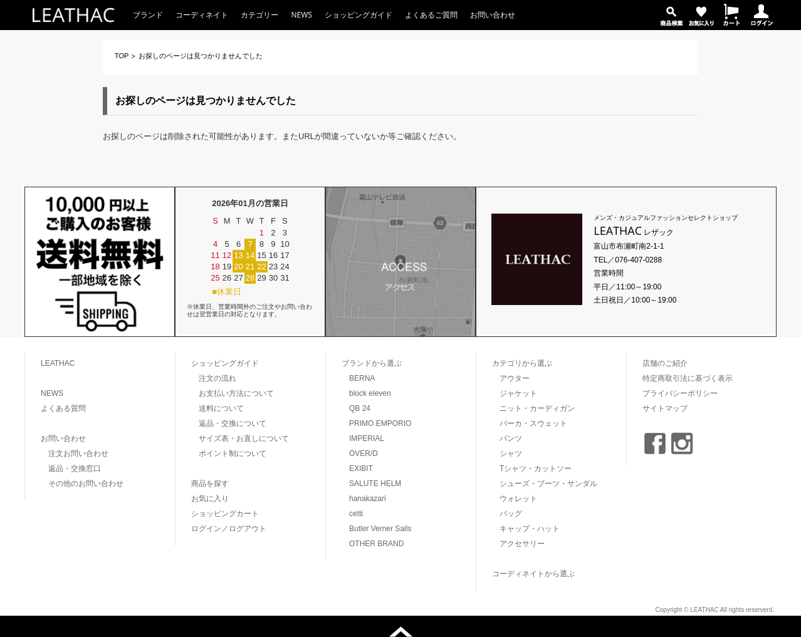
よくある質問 (63, 408)
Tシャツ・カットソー (536, 468)
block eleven (370, 393)
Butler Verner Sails (380, 528)
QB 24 (359, 408)
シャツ (511, 453)
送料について (221, 408)
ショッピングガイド (358, 14)
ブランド (148, 14)
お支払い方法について (236, 393)
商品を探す (210, 483)
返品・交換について (232, 423)
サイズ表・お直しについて (244, 438)
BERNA (362, 378)
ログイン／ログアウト (228, 528)
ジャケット (518, 393)
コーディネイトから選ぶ (533, 573)
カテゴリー (259, 14)
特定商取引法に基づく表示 (687, 378)
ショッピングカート (225, 513)
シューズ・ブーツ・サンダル (548, 483)
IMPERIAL (366, 438)
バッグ (511, 513)
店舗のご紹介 (665, 363)
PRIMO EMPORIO (380, 423)
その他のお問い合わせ (85, 483)
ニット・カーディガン (537, 408)
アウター (515, 378)
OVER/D (363, 453)
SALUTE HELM (375, 483)
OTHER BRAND (376, 543)
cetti (356, 513)
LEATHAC (58, 363)
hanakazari (367, 498)
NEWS (301, 14)
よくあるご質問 (431, 14)
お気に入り (210, 498)
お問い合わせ (492, 14)
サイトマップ (665, 408)
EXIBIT (361, 468)
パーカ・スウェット (533, 423)
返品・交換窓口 (74, 468)
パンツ (511, 438)
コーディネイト (201, 14)
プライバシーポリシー (680, 393)
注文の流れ (217, 378)
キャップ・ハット (530, 528)
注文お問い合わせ (78, 453)
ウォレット (518, 498)
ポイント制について (232, 453)
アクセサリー (522, 543)
